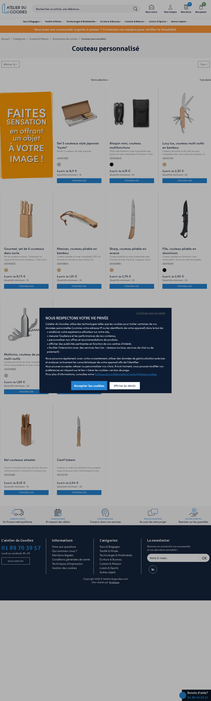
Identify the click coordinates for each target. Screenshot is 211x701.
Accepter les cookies (89, 385)
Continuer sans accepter (150, 313)
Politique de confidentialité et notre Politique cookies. (126, 374)
